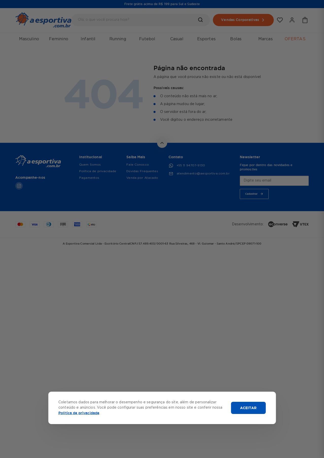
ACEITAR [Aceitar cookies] (248, 408)
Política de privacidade (78, 413)
